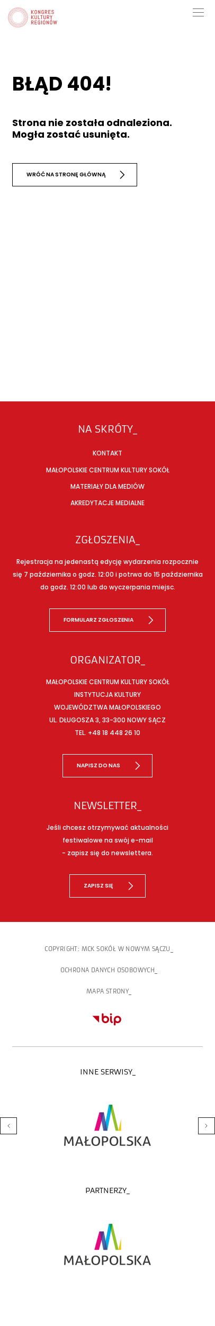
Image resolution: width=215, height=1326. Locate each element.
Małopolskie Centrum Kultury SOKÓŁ (107, 469)
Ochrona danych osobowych (107, 970)
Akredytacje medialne (107, 502)
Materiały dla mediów (107, 486)
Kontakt (107, 453)
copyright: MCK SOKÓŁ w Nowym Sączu (107, 949)
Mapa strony (107, 991)
